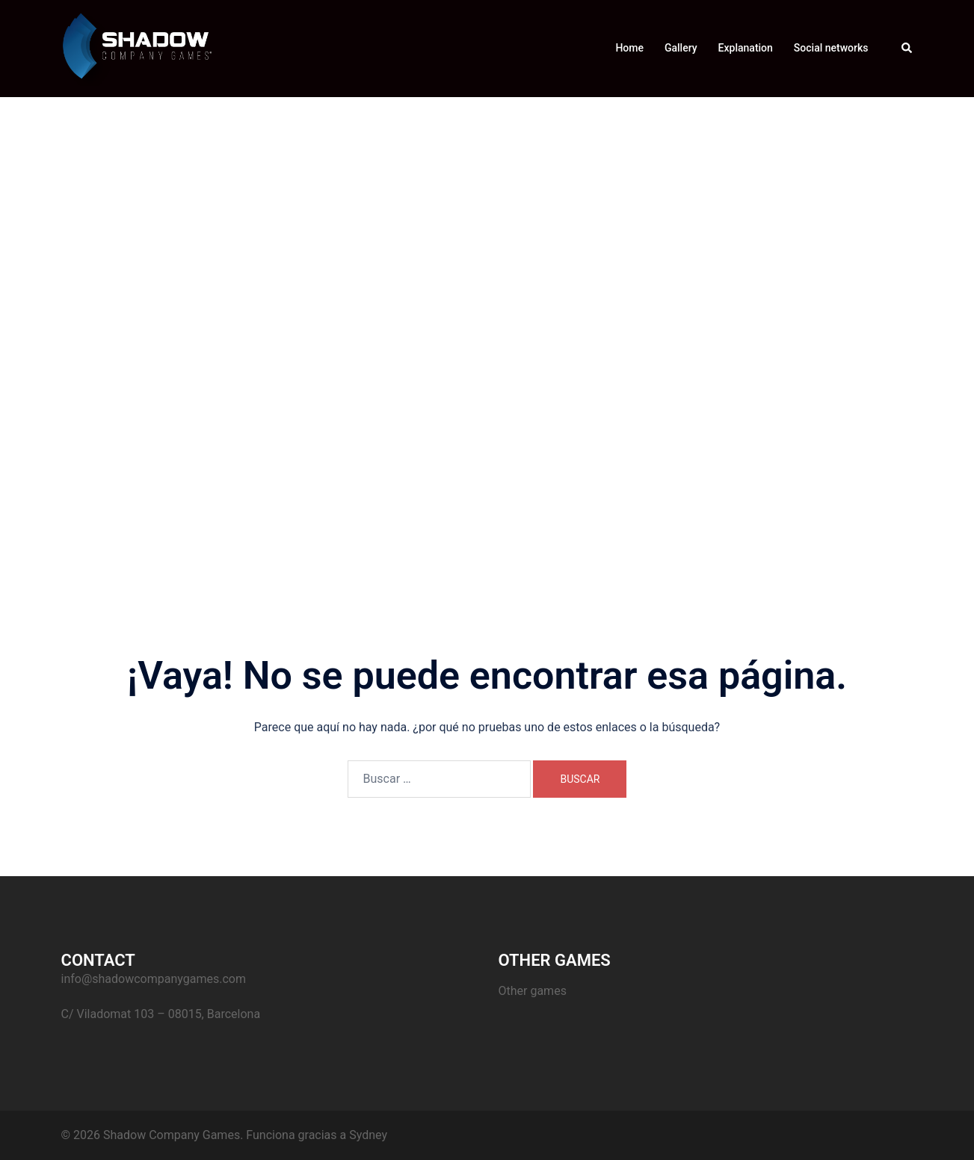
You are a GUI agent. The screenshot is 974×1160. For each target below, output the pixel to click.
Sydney (368, 1135)
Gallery (681, 48)
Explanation (745, 48)
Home (629, 48)
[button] (907, 49)
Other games (533, 991)
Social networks (831, 48)
